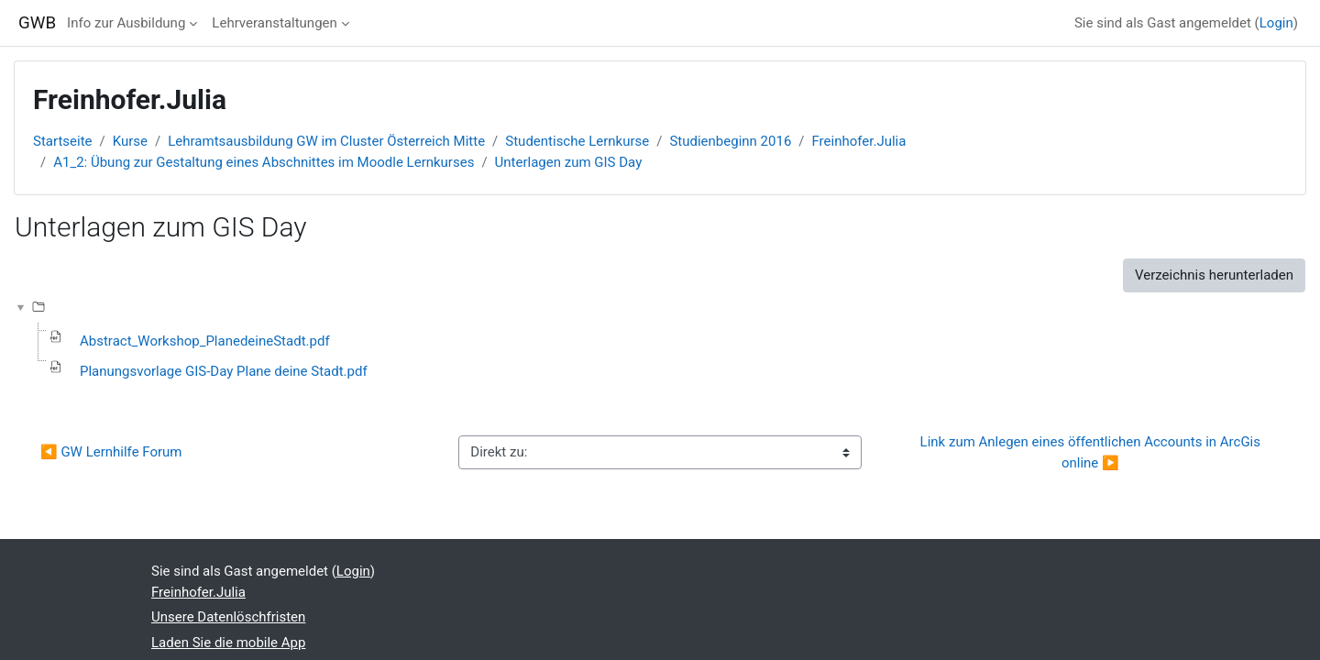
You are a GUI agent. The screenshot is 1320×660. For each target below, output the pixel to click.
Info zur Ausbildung (126, 23)
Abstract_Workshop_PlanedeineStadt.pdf (205, 341)
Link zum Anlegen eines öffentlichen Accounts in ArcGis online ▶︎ (1092, 452)
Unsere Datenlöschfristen (228, 617)
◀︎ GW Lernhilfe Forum (112, 452)
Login (1276, 23)
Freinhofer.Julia (859, 141)
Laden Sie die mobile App (228, 642)
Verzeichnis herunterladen (1214, 275)
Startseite (63, 141)
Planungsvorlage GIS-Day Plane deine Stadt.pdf (224, 371)
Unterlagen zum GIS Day (569, 162)
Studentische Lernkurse (577, 141)
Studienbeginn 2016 (730, 141)
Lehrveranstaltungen (274, 23)
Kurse (130, 141)
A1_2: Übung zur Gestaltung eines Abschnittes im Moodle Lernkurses (263, 162)
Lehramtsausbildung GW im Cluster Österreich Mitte (326, 141)
